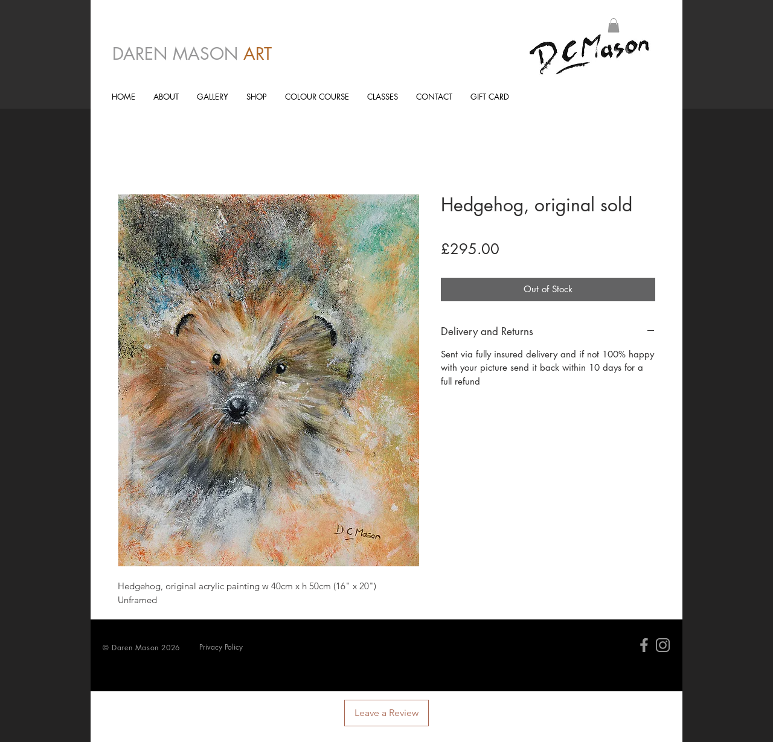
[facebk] (644, 645)
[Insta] (663, 645)
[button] (614, 25)
